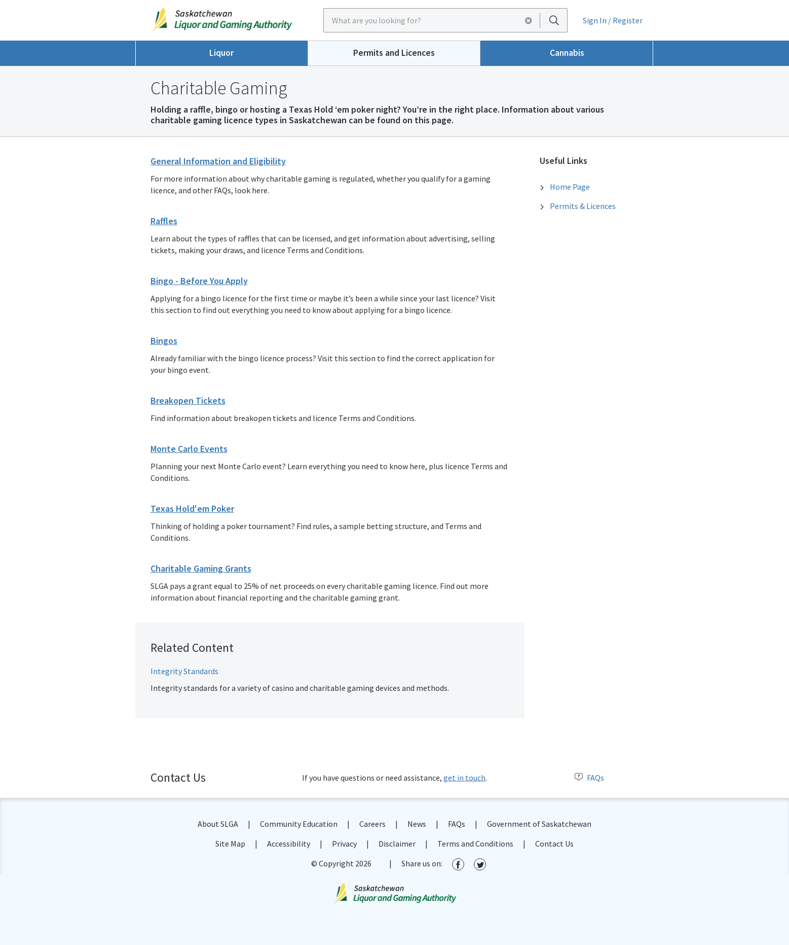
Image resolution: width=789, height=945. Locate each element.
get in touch (464, 778)
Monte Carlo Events (189, 448)
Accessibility (288, 843)
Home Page (570, 187)
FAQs (589, 778)
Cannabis (567, 52)
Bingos (164, 340)
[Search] (554, 20)
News (416, 824)
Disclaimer (397, 843)
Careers (372, 824)
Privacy (344, 843)
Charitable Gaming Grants (201, 568)
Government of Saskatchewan (539, 824)
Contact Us (554, 843)
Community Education (298, 824)
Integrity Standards (184, 671)
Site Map (230, 843)
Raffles (164, 221)
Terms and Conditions (475, 843)
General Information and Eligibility (218, 161)
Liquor (221, 52)
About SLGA (218, 824)
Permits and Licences (394, 52)
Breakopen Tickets (188, 400)
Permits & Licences (583, 206)
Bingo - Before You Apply (199, 281)
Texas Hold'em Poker (192, 508)
